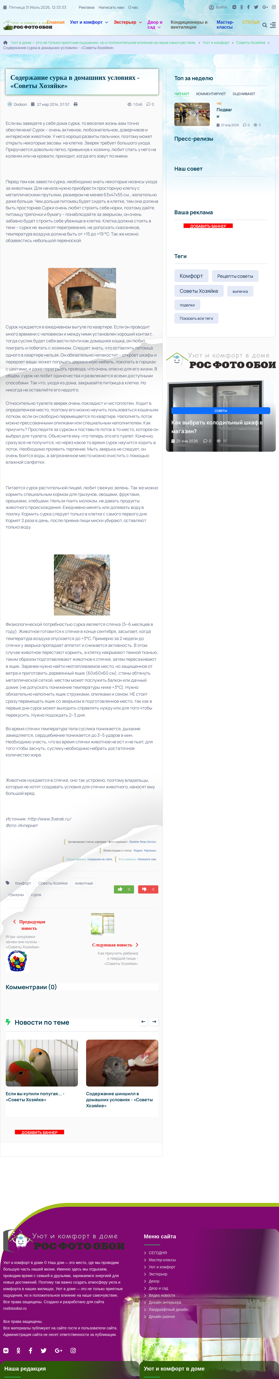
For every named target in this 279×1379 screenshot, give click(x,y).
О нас (133, 7)
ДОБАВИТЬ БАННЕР (39, 1137)
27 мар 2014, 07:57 (50, 104)
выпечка (240, 291)
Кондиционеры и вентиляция (189, 24)
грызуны (16, 894)
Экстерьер (128, 22)
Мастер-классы (225, 24)
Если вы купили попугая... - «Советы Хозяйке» (35, 1102)
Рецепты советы (235, 276)
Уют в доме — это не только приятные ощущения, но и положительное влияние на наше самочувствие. (103, 42)
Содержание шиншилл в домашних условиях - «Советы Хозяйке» (119, 1105)
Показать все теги (196, 318)
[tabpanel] (220, 114)
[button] (273, 25)
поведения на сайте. (100, 859)
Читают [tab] (181, 93)
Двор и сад (154, 24)
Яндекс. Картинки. (145, 850)
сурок (36, 894)
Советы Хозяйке (250, 42)
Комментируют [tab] (211, 93)
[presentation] (143, 1027)
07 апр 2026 (228, 125)
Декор (151, 1286)
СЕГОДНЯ (155, 1258)
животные (84, 883)
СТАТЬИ (251, 22)
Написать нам (111, 7)
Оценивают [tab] (244, 93)
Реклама (87, 7)
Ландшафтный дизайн (166, 1314)
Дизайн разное (159, 1322)
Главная (56, 22)
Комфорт (23, 883)
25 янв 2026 (184, 440)
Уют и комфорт (89, 22)
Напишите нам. (147, 859)
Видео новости (159, 1300)
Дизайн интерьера (162, 1307)
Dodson (17, 104)
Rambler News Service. (143, 842)
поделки (187, 304)
